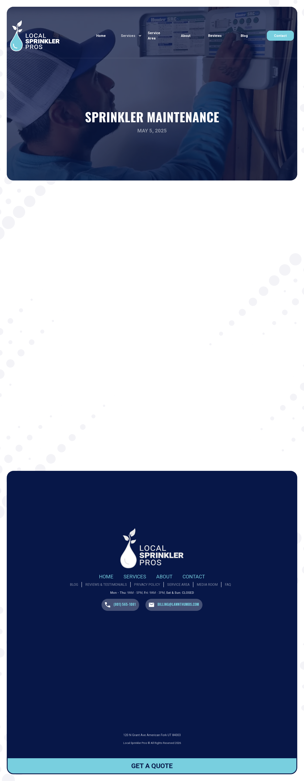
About (185, 36)
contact (280, 36)
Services (135, 577)
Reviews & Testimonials (106, 585)
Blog (244, 36)
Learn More (95, 432)
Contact (194, 577)
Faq (228, 585)
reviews (215, 36)
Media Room (207, 585)
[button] (130, 36)
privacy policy (147, 585)
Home (101, 36)
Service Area (154, 35)
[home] (49, 35)
